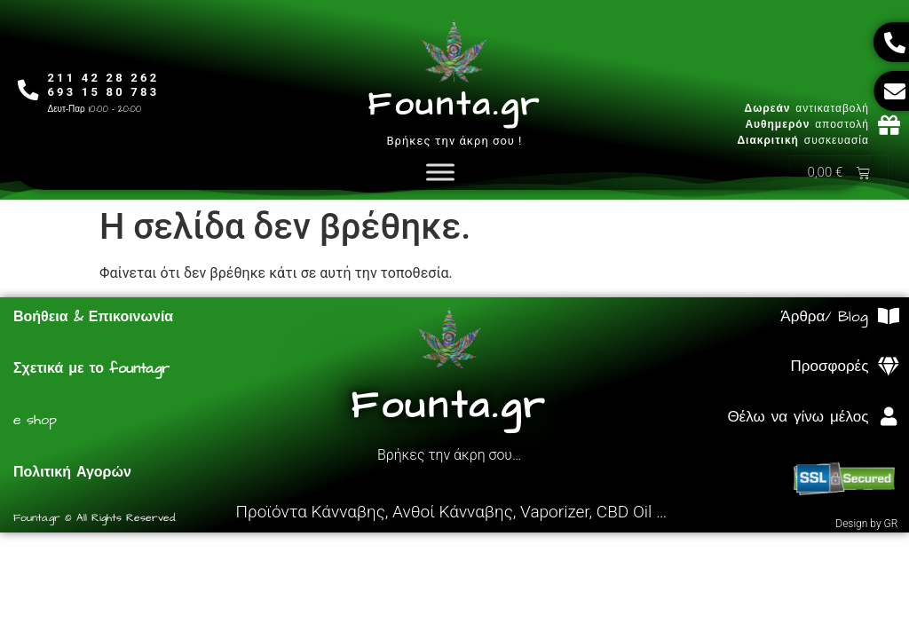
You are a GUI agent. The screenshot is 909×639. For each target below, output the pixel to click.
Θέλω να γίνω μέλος (797, 418)
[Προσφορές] (888, 368)
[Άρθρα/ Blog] (888, 317)
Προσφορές (830, 367)
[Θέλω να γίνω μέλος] (888, 417)
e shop (35, 420)
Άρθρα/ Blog (824, 317)
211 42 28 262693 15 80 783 (105, 85)
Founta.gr (454, 105)
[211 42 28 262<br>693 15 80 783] (29, 90)
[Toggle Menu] (440, 172)
